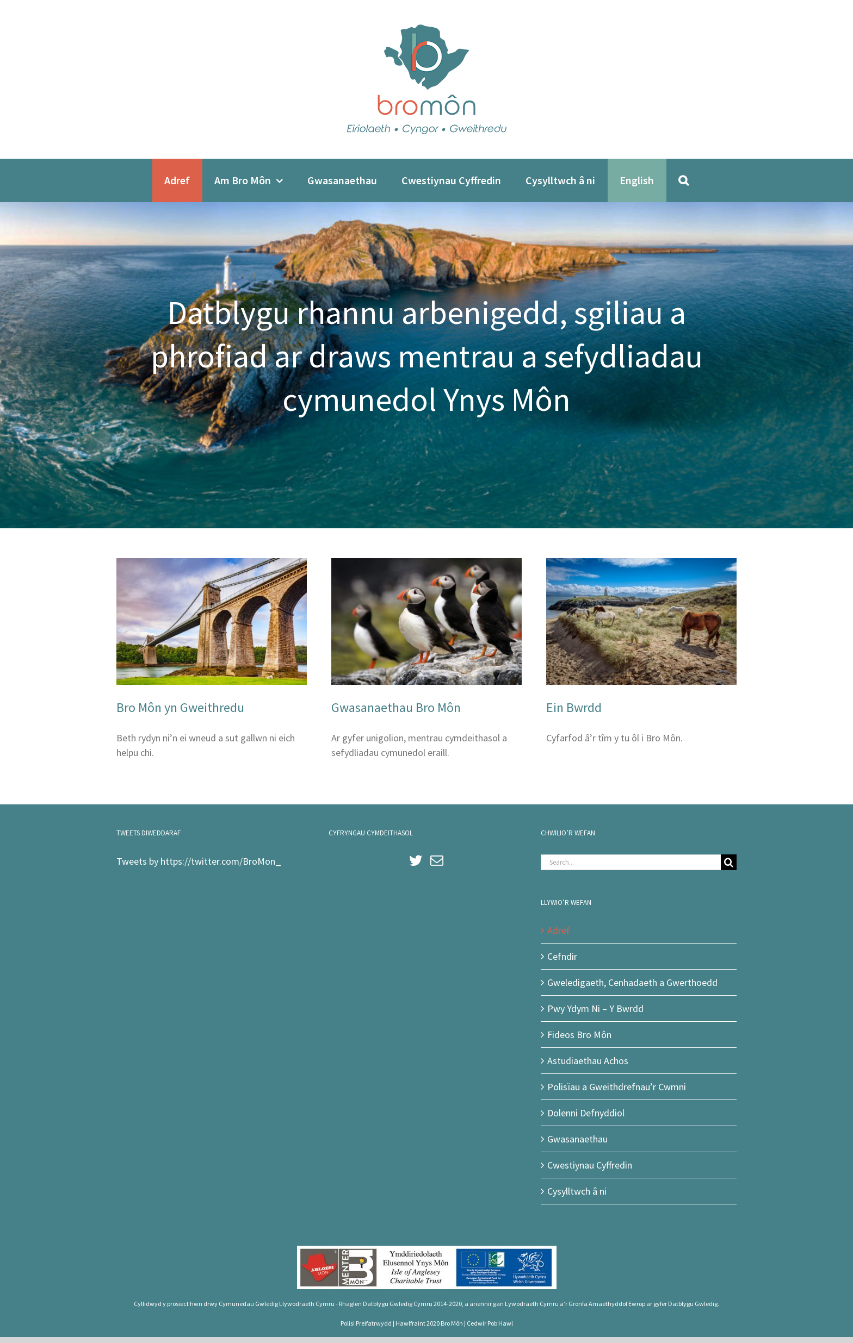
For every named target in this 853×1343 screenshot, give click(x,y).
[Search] (683, 180)
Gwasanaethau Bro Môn (396, 707)
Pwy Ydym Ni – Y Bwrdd (595, 1008)
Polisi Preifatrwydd (366, 1323)
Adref (558, 930)
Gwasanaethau (577, 1139)
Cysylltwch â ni (577, 1191)
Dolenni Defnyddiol (586, 1113)
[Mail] (436, 860)
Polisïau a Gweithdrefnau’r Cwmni (616, 1086)
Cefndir (562, 956)
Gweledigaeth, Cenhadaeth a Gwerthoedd (632, 982)
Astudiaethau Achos (587, 1060)
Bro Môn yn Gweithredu (180, 707)
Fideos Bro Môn (579, 1034)
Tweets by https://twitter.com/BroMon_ (198, 861)
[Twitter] (415, 860)
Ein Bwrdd (574, 707)
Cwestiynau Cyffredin (589, 1165)
